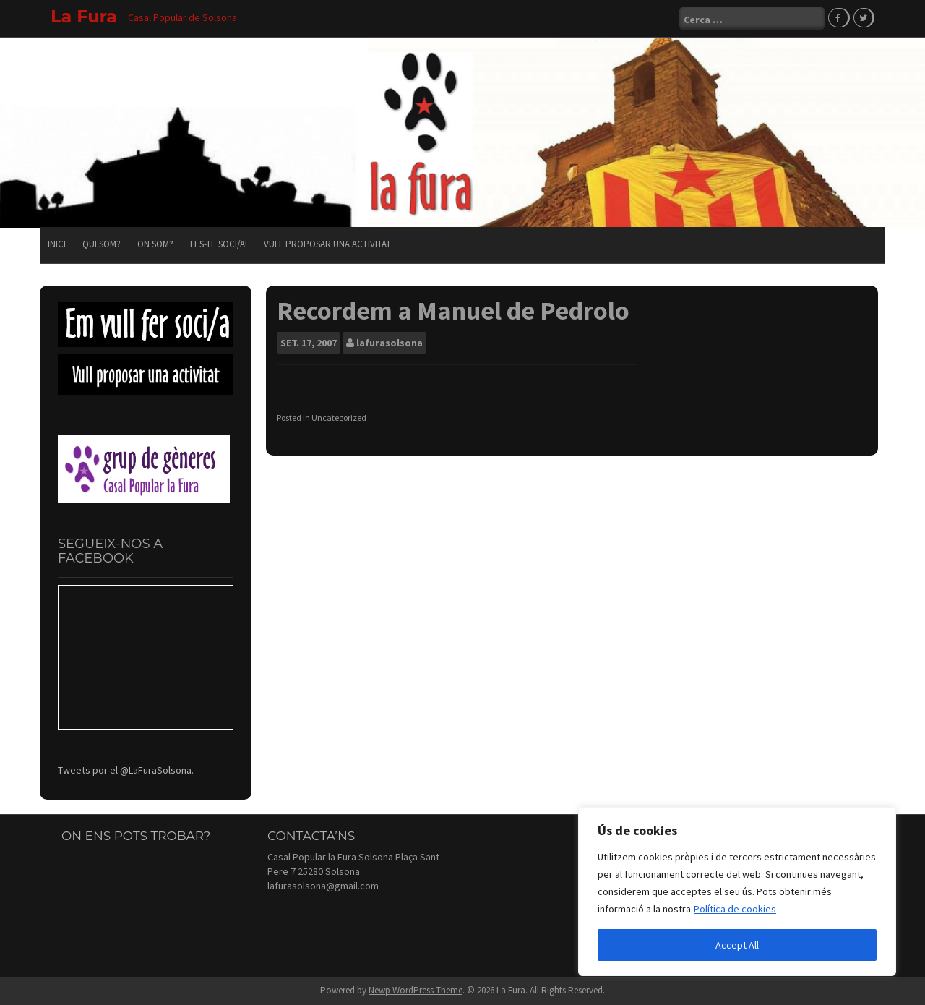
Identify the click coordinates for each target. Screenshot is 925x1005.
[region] (737, 891)
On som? (155, 244)
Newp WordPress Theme (415, 990)
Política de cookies (735, 908)
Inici (57, 244)
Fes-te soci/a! (218, 244)
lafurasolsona (389, 342)
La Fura (84, 16)
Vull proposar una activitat (327, 244)
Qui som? (101, 244)
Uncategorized (338, 417)
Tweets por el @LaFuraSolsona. (126, 770)
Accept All (737, 944)
